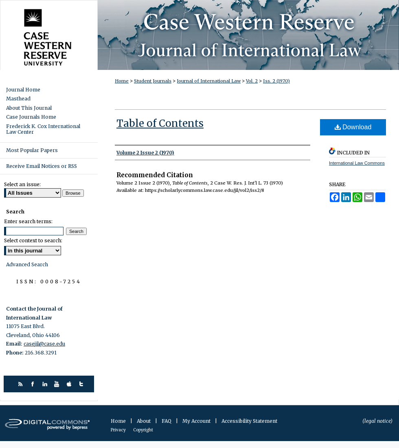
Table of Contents (160, 123)
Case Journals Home (31, 117)
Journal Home (23, 90)
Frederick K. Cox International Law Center (43, 129)
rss (21, 384)
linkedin (45, 384)
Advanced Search (27, 264)
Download (353, 127)
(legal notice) (377, 421)
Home (122, 81)
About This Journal (29, 108)
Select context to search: (33, 240)
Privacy (119, 430)
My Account (197, 421)
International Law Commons (357, 163)
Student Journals (152, 81)
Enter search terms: (28, 221)
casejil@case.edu (44, 344)
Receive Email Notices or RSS (41, 166)
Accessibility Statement (249, 421)
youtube (58, 384)
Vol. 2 (252, 81)
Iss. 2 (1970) (276, 81)
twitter (82, 384)
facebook (33, 384)
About (144, 421)
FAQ (167, 421)
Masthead (18, 99)
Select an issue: (22, 184)
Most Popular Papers (32, 150)
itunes (70, 384)
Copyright (143, 430)
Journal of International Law (209, 81)
